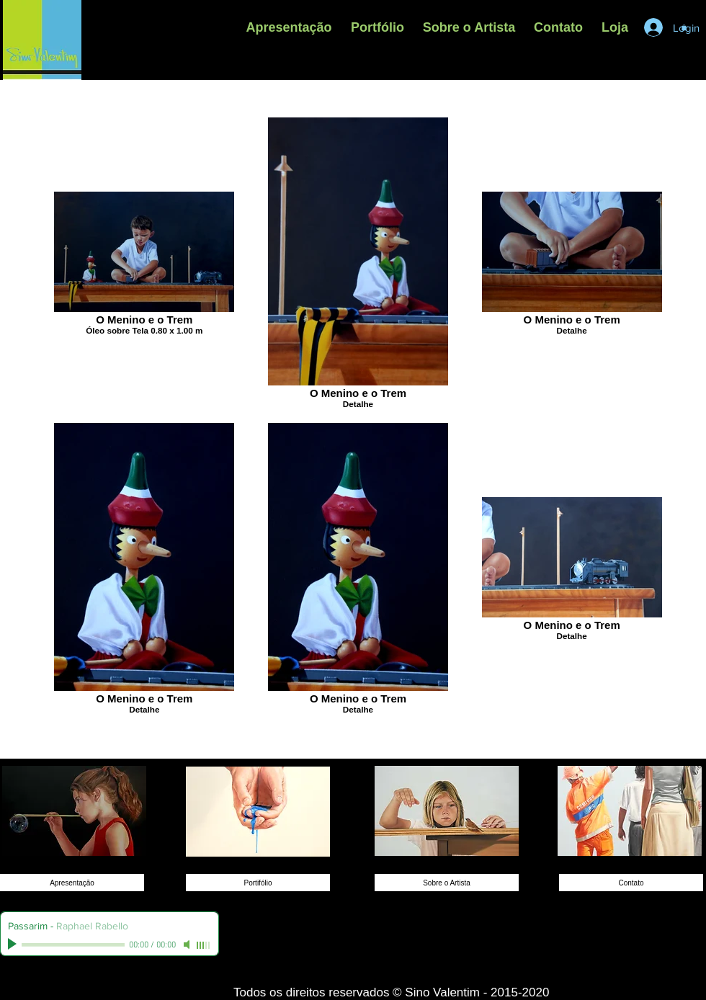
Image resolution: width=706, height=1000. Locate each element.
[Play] (13, 944)
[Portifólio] (258, 882)
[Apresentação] (72, 882)
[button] (377, 27)
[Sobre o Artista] (447, 882)
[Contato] (631, 882)
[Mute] (188, 944)
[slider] (204, 945)
